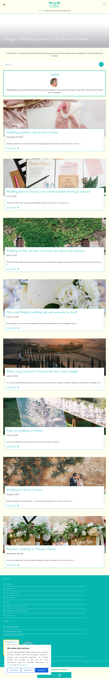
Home (40, 10)
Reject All (28, 670)
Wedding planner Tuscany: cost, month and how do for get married (48, 191)
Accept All (42, 670)
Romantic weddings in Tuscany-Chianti (31, 549)
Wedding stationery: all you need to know (32, 132)
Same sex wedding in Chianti (24, 430)
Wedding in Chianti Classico (24, 490)
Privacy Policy (22, 665)
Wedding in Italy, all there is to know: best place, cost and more (45, 251)
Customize (14, 670)
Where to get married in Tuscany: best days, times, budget (42, 371)
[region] (27, 660)
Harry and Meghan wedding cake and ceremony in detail (41, 312)
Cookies (10, 665)
